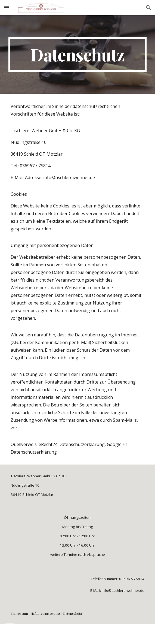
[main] (77, 54)
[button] (6, 7)
